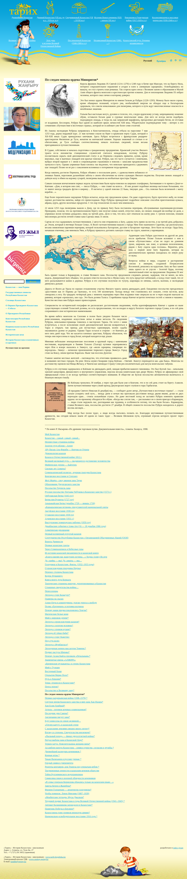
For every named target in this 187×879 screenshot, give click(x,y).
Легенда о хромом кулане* (58, 629)
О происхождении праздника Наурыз (63, 568)
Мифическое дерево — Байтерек (61, 464)
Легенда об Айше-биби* (57, 633)
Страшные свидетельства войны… (61, 587)
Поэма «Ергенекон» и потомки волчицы (64, 606)
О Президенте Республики (18, 313)
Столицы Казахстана (16, 300)
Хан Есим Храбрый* (55, 705)
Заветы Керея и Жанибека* (58, 786)
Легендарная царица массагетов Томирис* (65, 648)
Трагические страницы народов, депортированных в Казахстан (75, 583)
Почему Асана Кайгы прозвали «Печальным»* (67, 656)
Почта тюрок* (52, 686)
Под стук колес (52, 640)
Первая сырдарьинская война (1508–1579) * (66, 698)
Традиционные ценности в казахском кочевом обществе (72, 770)
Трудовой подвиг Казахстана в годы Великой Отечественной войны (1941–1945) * (85, 801)
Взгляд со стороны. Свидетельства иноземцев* (67, 732)
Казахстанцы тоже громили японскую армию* (67, 812)
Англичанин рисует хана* (57, 717)
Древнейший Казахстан (22, 17)
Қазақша (161, 61)
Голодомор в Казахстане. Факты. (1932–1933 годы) (69, 564)
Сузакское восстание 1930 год (59, 514)
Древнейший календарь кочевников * (63, 751)
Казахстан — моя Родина (17, 287)
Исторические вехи (15, 334)
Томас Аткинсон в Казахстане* (60, 682)
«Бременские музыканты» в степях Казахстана (67, 663)
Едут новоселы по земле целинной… (63, 721)
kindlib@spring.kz (18, 861)
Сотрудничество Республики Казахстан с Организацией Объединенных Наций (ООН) (86, 537)
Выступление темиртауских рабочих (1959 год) (68, 522)
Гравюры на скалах (54, 598)
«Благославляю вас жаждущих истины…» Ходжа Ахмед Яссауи (76, 556)
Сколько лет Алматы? (55, 468)
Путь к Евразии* (53, 679)
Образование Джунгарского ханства (62, 484)
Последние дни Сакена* (56, 713)
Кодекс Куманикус (54, 576)
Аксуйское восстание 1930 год (59, 511)
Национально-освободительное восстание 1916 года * (71, 816)
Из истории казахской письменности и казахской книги (72, 553)
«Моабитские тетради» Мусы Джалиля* (64, 797)
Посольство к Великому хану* (59, 690)
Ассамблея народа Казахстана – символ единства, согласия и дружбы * (79, 747)
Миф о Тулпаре (52, 667)
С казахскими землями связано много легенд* (67, 728)
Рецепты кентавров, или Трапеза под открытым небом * (72, 766)
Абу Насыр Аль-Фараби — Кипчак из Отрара (67, 449)
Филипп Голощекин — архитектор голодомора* (68, 789)
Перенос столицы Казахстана (59, 572)
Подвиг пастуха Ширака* (57, 652)
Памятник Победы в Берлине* (59, 808)
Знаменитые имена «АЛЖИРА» (60, 660)
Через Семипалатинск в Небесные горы (64, 549)
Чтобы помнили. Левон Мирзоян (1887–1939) (67, 793)
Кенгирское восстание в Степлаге (61, 476)
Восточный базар (53, 671)
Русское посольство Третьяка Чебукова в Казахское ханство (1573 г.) (78, 492)
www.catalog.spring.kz (38, 859)
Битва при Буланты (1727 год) (59, 499)
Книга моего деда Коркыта (58, 579)
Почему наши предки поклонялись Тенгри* (66, 610)
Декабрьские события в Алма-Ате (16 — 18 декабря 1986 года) (75, 526)
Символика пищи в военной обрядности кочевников (70, 778)
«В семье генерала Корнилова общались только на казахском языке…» (79, 782)
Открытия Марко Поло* (56, 675)
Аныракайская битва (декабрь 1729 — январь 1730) (70, 503)
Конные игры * (52, 755)
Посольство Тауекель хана (57, 488)
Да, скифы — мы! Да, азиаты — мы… (63, 560)
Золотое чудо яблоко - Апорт (59, 445)
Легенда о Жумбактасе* (56, 644)
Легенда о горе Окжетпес (57, 637)
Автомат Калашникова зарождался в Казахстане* (69, 805)
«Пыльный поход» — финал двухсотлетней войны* (70, 736)
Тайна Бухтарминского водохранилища (64, 774)
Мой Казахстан (52, 434)
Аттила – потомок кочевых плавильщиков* (66, 709)
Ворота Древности (54, 541)
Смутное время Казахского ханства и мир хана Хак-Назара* (74, 702)
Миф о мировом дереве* (57, 618)
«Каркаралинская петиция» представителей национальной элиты (76, 507)
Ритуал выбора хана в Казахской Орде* (64, 740)
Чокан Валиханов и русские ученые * (63, 759)
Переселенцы (51, 591)
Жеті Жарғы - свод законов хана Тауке (63, 480)
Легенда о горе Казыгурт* (57, 595)
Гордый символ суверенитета (59, 763)
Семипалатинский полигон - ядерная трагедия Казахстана (73, 472)
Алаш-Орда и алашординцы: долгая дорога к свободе (71, 602)
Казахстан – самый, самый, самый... (62, 438)
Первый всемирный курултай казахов (63, 534)
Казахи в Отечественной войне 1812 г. (63, 457)
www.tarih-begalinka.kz (55, 857)
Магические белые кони (56, 614)
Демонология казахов (55, 453)
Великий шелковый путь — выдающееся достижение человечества (77, 461)
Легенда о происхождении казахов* (62, 621)
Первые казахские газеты (57, 545)
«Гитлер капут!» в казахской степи (61, 724)
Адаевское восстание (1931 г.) (59, 518)
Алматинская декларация (57, 530)
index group (178, 848)
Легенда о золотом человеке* (59, 625)
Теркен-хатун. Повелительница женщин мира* (67, 744)
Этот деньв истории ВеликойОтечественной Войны (51, 43)
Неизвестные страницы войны (59, 442)
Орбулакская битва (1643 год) (59, 495)
